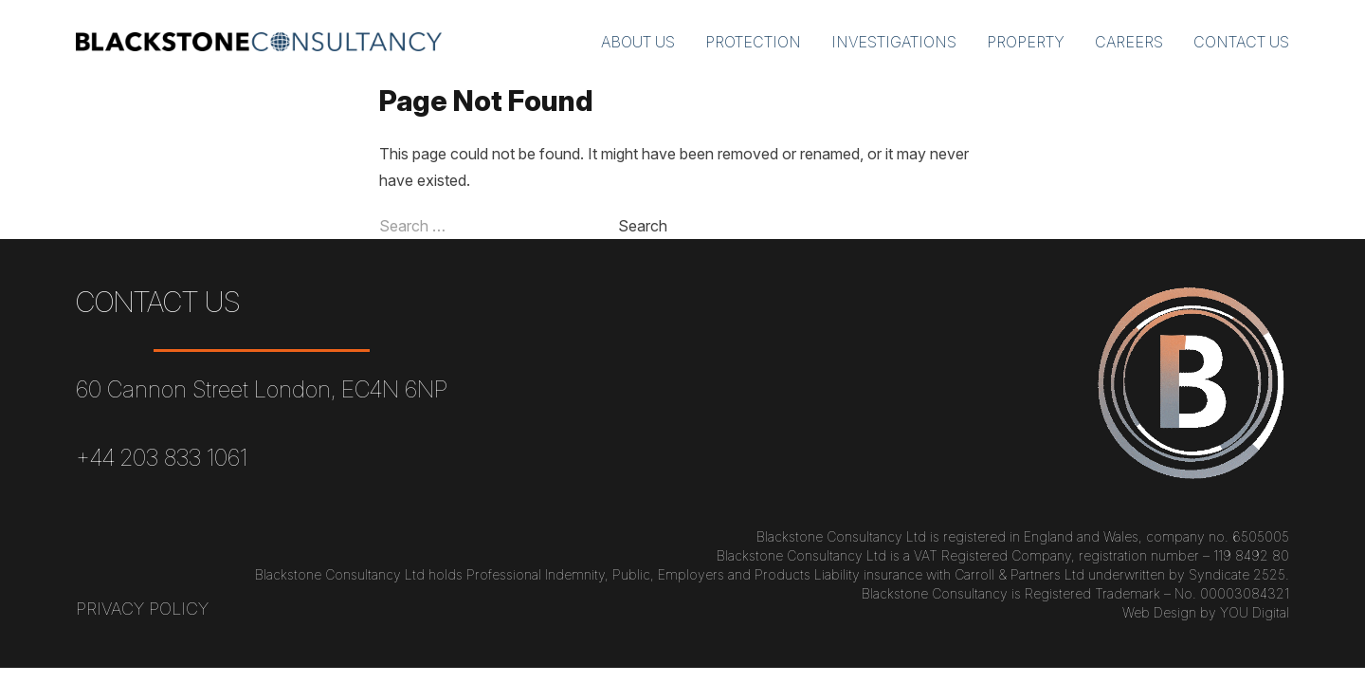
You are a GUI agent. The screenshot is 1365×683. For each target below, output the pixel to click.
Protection (753, 41)
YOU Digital (1254, 612)
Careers (1129, 41)
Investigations (893, 41)
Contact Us (1241, 41)
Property (1026, 41)
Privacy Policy (142, 608)
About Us (638, 41)
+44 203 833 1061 (161, 457)
